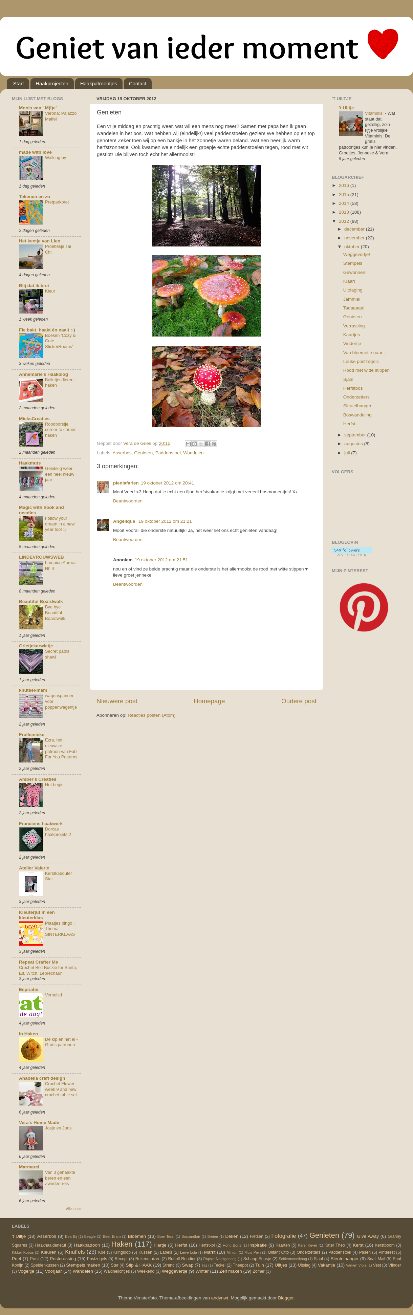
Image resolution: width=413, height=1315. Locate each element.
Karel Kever (307, 1245)
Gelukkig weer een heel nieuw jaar (59, 474)
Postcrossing (63, 1258)
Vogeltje (26, 1271)
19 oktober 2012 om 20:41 (167, 483)
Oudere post (299, 701)
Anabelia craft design (42, 1078)
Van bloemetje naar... (364, 352)
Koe (102, 1252)
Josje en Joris (58, 1127)
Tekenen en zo (34, 196)
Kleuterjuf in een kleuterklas (37, 915)
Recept (121, 1258)
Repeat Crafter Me (38, 962)
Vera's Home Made (39, 1122)
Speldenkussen (45, 1265)
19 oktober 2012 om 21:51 (161, 559)
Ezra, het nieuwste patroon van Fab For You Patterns (61, 748)
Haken (121, 1244)
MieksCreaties (34, 418)
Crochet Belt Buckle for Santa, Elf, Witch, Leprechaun (48, 970)
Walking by (55, 157)
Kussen (145, 1252)
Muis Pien (252, 1252)
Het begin (54, 784)
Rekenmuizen (147, 1258)
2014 (344, 203)
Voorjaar (53, 1271)
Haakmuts (30, 463)
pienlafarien (126, 483)
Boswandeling (357, 414)
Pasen (365, 1252)
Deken (231, 1236)
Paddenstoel (168, 452)
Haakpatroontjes (98, 83)
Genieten (143, 452)
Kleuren (49, 1252)
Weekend (145, 1271)
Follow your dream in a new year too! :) (60, 524)
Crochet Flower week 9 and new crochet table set (61, 1089)
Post (34, 1258)
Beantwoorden (128, 500)
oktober (352, 246)
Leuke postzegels (361, 361)
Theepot (240, 1265)
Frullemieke (31, 734)
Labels (166, 1252)
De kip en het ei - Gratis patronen (61, 1042)
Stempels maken (83, 1265)
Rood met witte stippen (366, 370)
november (355, 237)
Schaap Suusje (257, 1258)
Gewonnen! (355, 272)
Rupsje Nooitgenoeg (219, 1259)
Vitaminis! (375, 113)
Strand (168, 1265)
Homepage (209, 701)
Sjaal (348, 379)
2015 (344, 194)
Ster (114, 1265)
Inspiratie (257, 1245)
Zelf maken (230, 1271)
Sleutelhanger (357, 405)
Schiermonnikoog (293, 1259)
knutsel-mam (33, 690)
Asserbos (122, 452)
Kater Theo (334, 1245)
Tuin (259, 1265)
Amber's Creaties (38, 779)
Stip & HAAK (139, 1265)
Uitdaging (353, 290)
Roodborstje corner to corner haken (60, 430)
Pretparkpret (57, 201)
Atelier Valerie (34, 867)
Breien (213, 1236)
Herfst (349, 423)
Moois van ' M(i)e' (38, 107)
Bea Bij (71, 1236)
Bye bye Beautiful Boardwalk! (55, 612)
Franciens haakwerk (41, 823)
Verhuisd (53, 994)
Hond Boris (232, 1245)
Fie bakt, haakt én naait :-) (47, 329)
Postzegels (97, 1258)
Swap (188, 1265)
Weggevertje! (356, 254)
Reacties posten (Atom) (151, 715)
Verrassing (354, 325)
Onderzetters (356, 397)
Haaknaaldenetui (50, 1245)
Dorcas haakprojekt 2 (58, 831)
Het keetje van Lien (39, 240)
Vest (377, 1265)
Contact (138, 83)
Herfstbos (353, 388)
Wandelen (193, 452)
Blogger (286, 1297)
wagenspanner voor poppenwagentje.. (61, 704)
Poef (16, 1258)
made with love (35, 152)
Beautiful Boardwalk (41, 601)
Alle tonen (73, 1209)
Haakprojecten (52, 83)
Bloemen (137, 1236)
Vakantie (326, 1265)
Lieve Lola (188, 1252)
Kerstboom (385, 1245)
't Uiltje (346, 107)
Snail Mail (376, 1258)
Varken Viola (356, 1265)
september (355, 434)
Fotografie (283, 1236)
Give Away (368, 1236)
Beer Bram (112, 1236)
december (355, 229)
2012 (344, 221)
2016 (344, 185)
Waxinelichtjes (117, 1271)
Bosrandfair (190, 1236)
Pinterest (386, 1252)
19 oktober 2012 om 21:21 (165, 521)
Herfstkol (207, 1245)
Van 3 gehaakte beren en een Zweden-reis (60, 1178)
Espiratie (28, 989)
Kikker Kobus (23, 1252)
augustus (354, 443)
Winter (202, 1271)
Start (18, 83)
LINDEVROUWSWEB (41, 557)
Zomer (258, 1271)
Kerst (358, 1245)
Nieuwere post (116, 701)
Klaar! (349, 281)
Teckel (219, 1265)
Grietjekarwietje (36, 645)
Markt (210, 1252)
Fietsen (256, 1236)
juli (347, 452)
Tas (204, 1265)
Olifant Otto (278, 1252)
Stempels (352, 263)
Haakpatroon (87, 1245)
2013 (344, 212)
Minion (232, 1252)
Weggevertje (175, 1271)
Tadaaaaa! (354, 307)
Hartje (160, 1245)
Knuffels (75, 1252)
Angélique (124, 521)
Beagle (90, 1236)
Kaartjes (351, 334)
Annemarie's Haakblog (43, 374)
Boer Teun (165, 1236)
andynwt (219, 1297)
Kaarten (283, 1245)
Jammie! (352, 299)
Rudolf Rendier (181, 1258)
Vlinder (394, 1265)
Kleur (50, 291)
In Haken (28, 1033)
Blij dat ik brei (34, 285)
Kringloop (122, 1252)
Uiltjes (281, 1265)
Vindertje (352, 343)
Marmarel (29, 1166)
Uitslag (304, 1265)
